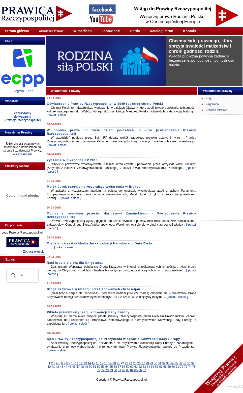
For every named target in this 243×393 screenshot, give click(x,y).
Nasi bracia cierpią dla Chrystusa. (75, 262)
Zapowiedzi (111, 31)
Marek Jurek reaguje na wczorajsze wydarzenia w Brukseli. (95, 186)
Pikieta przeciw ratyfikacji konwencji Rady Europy (88, 312)
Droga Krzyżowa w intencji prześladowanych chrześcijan (93, 289)
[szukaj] (22, 275)
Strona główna (17, 31)
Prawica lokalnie (216, 110)
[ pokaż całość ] (57, 115)
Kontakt (189, 31)
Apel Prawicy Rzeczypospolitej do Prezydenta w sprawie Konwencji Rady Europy (113, 339)
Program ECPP (22, 91)
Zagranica (212, 104)
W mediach (82, 31)
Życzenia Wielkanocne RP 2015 (72, 160)
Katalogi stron (161, 31)
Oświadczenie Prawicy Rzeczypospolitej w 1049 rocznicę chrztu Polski (105, 103)
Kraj (208, 98)
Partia (135, 31)
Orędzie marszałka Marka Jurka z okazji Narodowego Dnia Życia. (100, 243)
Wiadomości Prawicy (51, 30)
